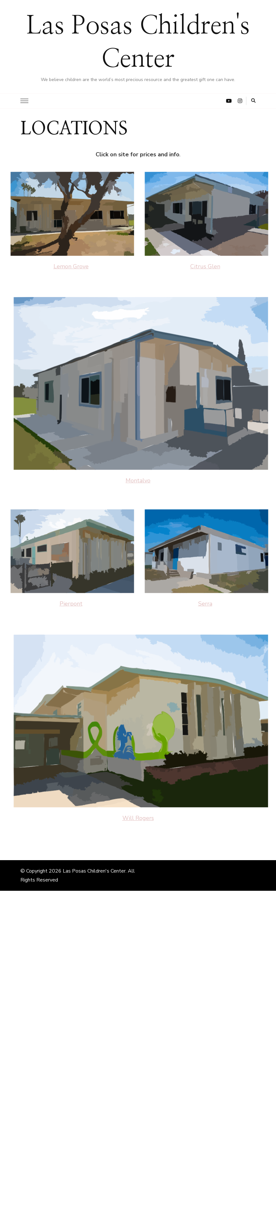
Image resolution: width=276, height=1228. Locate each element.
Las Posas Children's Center (94, 870)
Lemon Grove (71, 266)
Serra (205, 603)
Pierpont (71, 603)
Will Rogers (138, 818)
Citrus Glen (205, 266)
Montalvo (138, 480)
